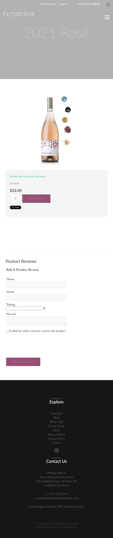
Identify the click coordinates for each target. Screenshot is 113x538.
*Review (11, 314)
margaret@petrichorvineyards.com (57, 498)
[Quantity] (15, 198)
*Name (10, 279)
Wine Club (56, 422)
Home (56, 430)
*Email (10, 292)
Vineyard (56, 413)
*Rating (10, 305)
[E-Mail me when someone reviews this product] (7, 332)
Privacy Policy (56, 434)
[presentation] (33, 343)
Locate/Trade (56, 426)
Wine (56, 418)
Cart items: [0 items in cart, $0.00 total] (88, 3)
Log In (63, 3)
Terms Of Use (56, 439)
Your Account (48, 3)
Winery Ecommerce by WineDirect (56, 527)
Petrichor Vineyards (19, 15)
